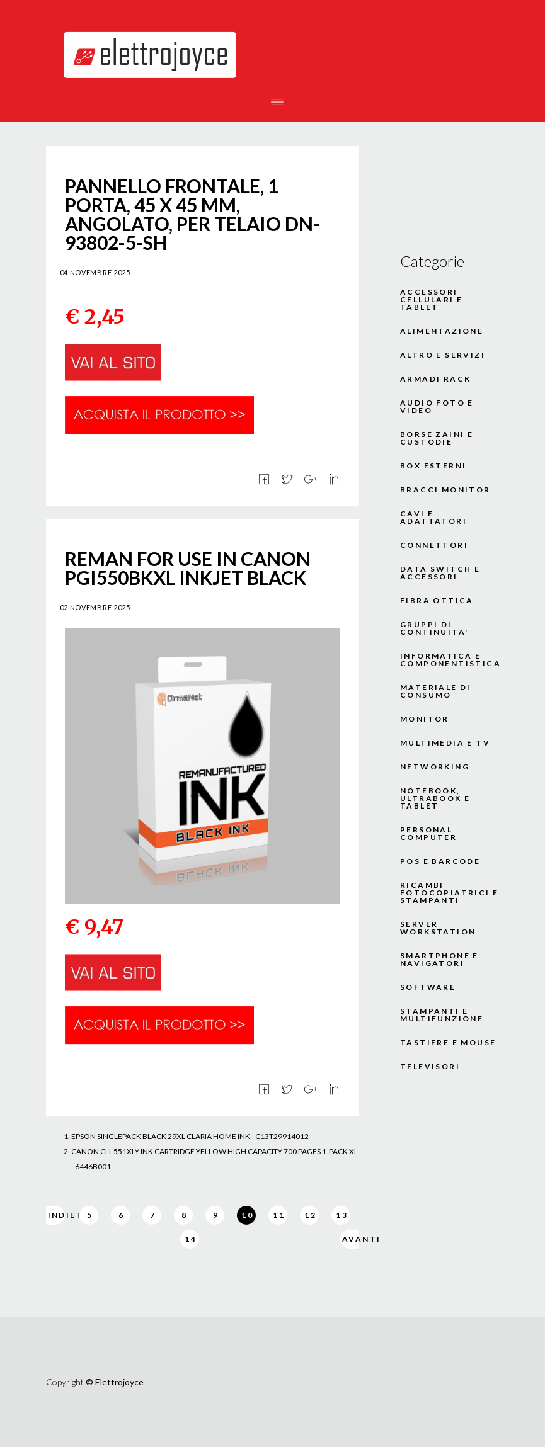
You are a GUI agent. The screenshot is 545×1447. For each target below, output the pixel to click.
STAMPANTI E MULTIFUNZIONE (441, 1015)
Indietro (56, 1215)
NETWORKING (434, 767)
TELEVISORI (430, 1066)
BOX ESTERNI (433, 466)
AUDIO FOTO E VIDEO (437, 406)
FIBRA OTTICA (437, 600)
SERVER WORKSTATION (438, 928)
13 (342, 1215)
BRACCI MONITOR (445, 490)
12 (310, 1215)
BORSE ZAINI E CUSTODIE (436, 438)
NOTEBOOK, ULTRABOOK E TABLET (435, 798)
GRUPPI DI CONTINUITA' (434, 628)
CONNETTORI (434, 545)
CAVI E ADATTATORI (433, 517)
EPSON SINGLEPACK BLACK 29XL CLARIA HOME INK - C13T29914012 (190, 1136)
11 (279, 1215)
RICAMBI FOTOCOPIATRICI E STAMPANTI (449, 893)
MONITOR (424, 719)
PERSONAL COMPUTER (428, 833)
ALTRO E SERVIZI (442, 355)
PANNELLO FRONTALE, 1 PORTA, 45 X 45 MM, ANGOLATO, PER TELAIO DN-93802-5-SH (192, 214)
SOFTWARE (428, 987)
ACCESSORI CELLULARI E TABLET (431, 299)
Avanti (350, 1239)
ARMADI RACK (435, 379)
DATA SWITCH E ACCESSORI (440, 573)
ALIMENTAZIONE (441, 331)
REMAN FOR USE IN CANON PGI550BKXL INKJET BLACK (188, 568)
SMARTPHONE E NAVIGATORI (439, 959)
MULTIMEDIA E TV (445, 743)
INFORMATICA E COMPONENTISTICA (450, 659)
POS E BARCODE (440, 861)
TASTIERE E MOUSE (448, 1043)
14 (191, 1239)
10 (247, 1215)
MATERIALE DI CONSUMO (435, 691)
